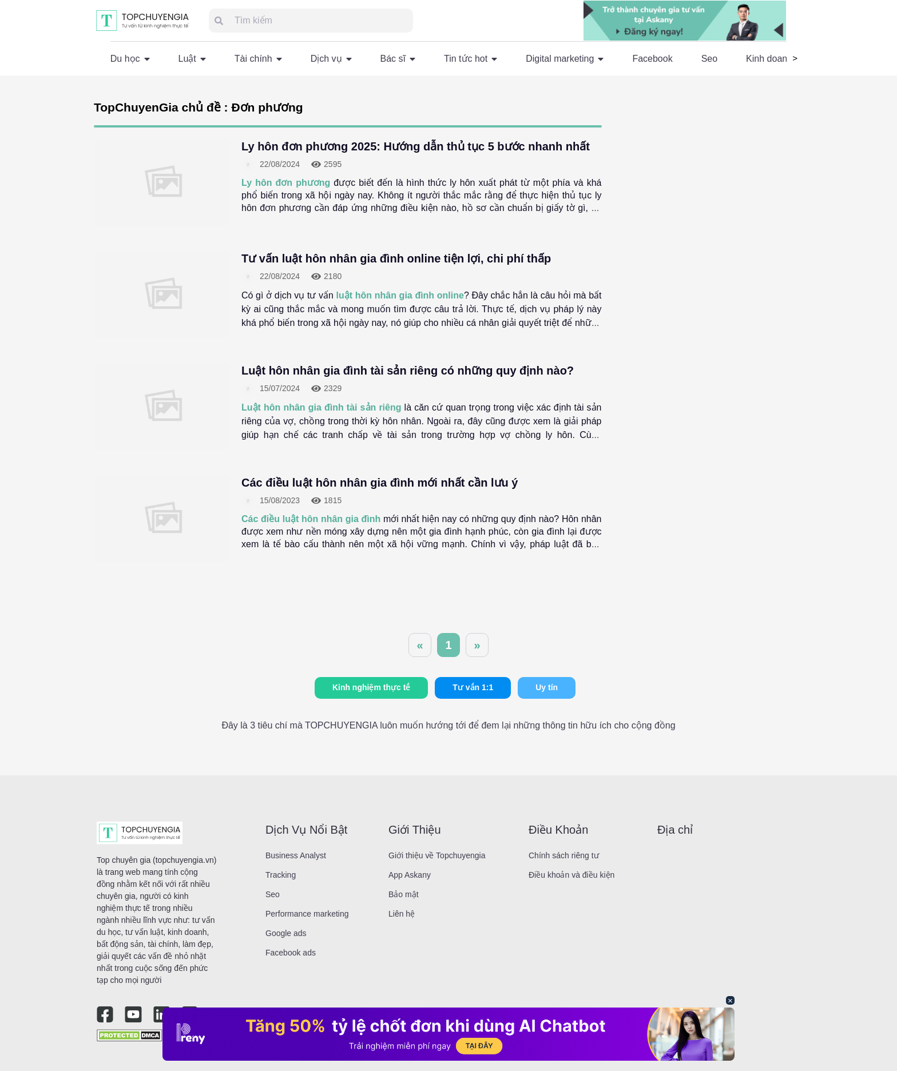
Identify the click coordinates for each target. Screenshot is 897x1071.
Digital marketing (565, 58)
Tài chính (258, 58)
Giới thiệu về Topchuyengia (437, 855)
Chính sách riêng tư (564, 855)
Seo (709, 58)
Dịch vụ (331, 58)
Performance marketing (307, 913)
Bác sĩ (397, 58)
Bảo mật (403, 894)
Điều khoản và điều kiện (571, 874)
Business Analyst (295, 855)
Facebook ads (290, 952)
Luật (192, 58)
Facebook (652, 58)
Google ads (286, 933)
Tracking (280, 874)
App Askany (409, 874)
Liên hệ (401, 913)
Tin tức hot (470, 58)
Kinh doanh (769, 58)
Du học (130, 58)
